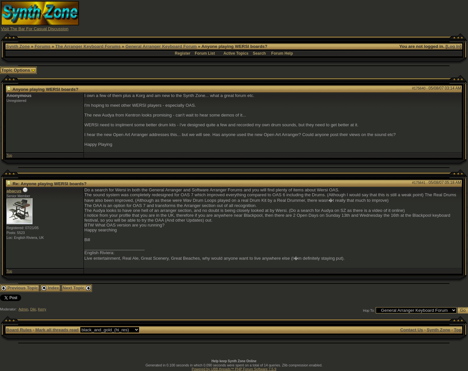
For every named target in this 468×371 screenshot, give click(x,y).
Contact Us (411, 329)
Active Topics (235, 53)
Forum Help (282, 53)
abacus (13, 190)
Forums (42, 46)
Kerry (42, 309)
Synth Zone (18, 46)
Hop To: (369, 310)
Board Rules (19, 329)
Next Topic (77, 287)
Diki (33, 309)
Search (259, 53)
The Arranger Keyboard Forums (88, 46)
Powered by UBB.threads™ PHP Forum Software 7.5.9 (234, 369)
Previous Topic (19, 287)
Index (50, 287)
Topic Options (18, 70)
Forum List (205, 53)
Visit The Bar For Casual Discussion (35, 28)
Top (9, 155)
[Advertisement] (348, 15)
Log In (453, 46)
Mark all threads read (57, 329)
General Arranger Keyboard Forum (161, 46)
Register (182, 53)
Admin (23, 309)
